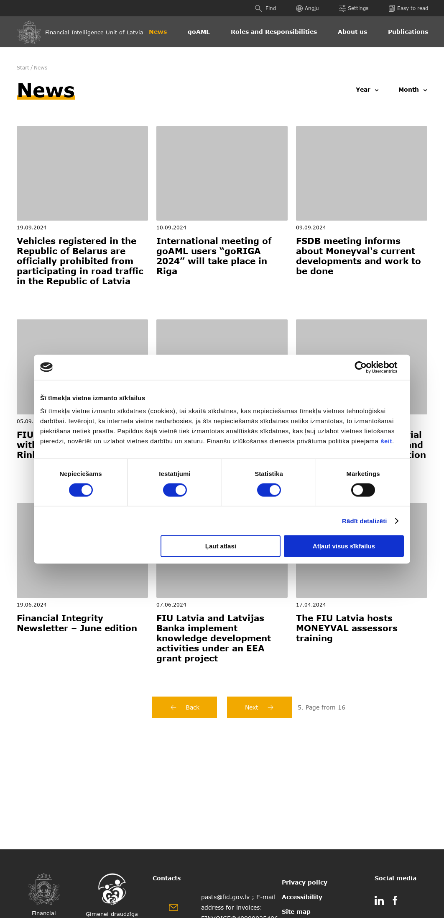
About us (352, 31)
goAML (199, 31)
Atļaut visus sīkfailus (344, 546)
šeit (386, 441)
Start (23, 67)
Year (363, 89)
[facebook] (395, 902)
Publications (408, 31)
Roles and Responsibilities (274, 31)
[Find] (259, 8)
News (158, 31)
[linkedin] (379, 902)
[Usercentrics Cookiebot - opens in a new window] (367, 367)
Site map (296, 911)
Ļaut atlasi (220, 546)
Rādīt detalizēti (364, 520)
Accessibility (302, 896)
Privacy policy (304, 882)
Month (408, 89)
